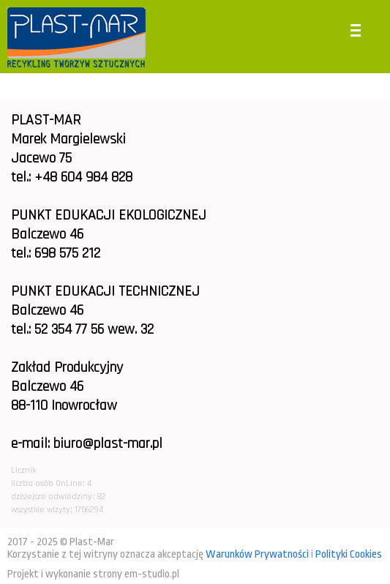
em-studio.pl (151, 574)
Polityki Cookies (348, 554)
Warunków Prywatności (257, 554)
